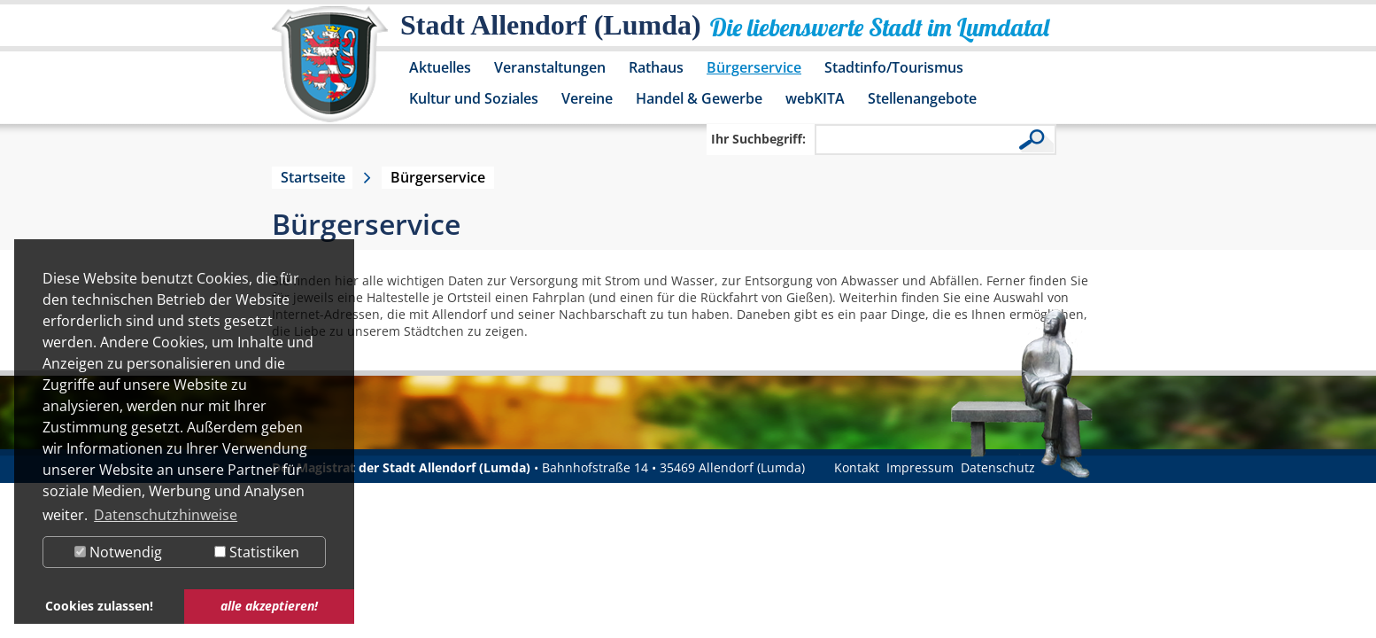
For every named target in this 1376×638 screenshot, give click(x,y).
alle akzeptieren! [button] (269, 605)
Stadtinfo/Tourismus (893, 67)
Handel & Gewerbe (699, 98)
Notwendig (118, 552)
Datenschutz (998, 467)
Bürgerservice (754, 67)
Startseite (313, 177)
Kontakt (856, 467)
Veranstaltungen (550, 67)
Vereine (587, 98)
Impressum (920, 467)
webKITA (815, 98)
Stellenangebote (922, 98)
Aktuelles (440, 67)
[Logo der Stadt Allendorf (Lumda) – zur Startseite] (330, 73)
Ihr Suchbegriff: (758, 138)
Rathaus (656, 67)
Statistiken (256, 552)
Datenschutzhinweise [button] (165, 515)
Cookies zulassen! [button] (99, 605)
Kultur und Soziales (473, 98)
